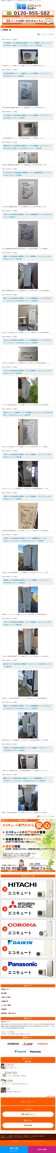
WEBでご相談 (42, 1149)
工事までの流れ (6, 997)
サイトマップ (29, 1137)
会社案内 (4, 1009)
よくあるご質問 (6, 1005)
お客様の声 (4, 1001)
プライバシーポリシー (19, 1137)
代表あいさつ (5, 989)
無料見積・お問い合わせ (8, 1013)
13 (49, 34)
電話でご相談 (14, 1149)
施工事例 (4, 993)
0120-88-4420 (28, 1125)
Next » (52, 34)
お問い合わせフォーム (28, 1114)
